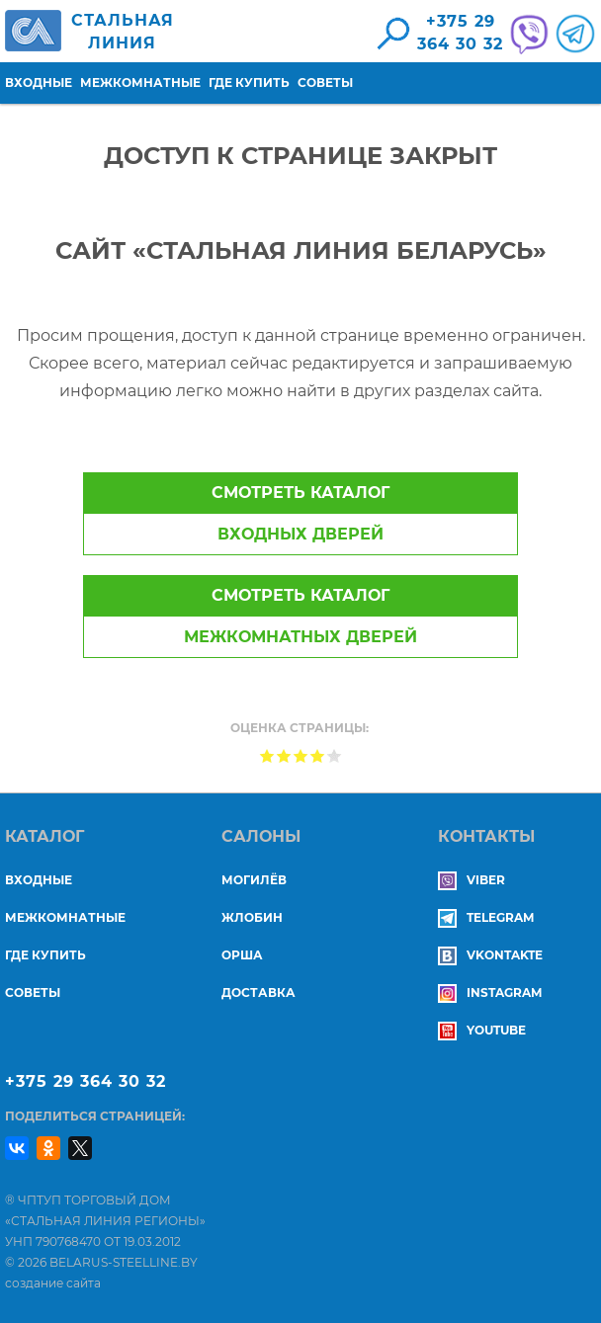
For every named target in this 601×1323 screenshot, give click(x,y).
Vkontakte (490, 955)
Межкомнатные (140, 82)
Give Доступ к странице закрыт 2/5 (284, 755)
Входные (38, 82)
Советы (325, 82)
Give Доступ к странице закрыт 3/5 (301, 755)
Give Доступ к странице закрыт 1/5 (267, 755)
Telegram (486, 917)
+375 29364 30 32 (460, 32)
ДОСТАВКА (258, 992)
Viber (471, 879)
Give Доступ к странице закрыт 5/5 (334, 755)
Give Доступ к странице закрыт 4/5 (317, 755)
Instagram (490, 992)
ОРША (242, 955)
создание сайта (53, 1283)
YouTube (482, 1030)
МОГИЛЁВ (254, 879)
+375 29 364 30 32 (85, 1081)
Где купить (249, 82)
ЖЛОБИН (252, 917)
